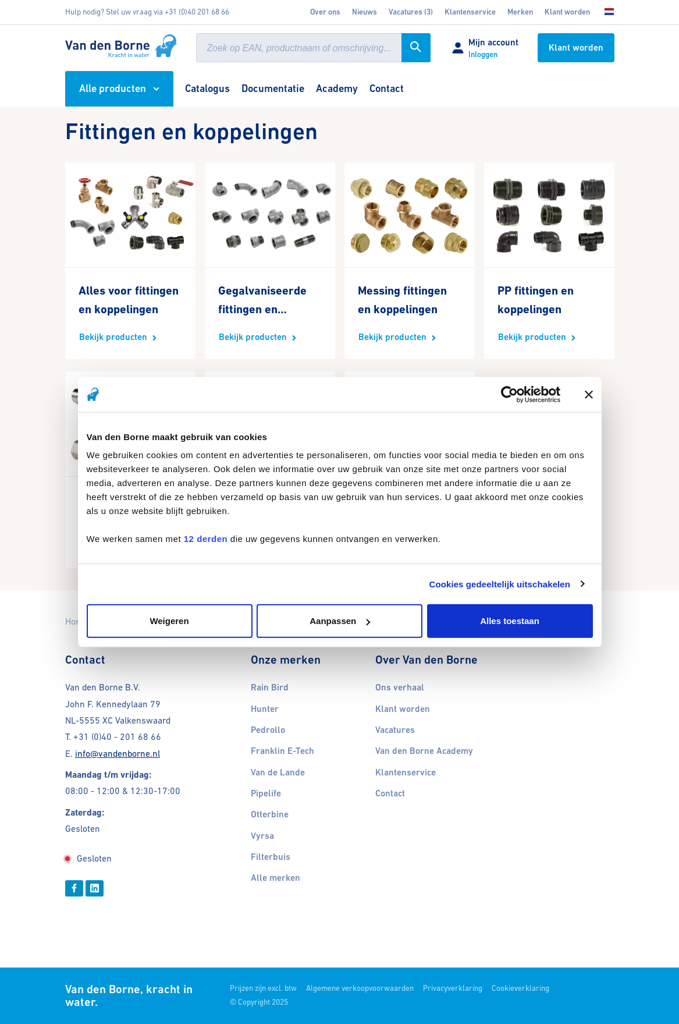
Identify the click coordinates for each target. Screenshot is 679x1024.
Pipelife (266, 793)
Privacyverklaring (452, 988)
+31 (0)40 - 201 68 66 (117, 737)
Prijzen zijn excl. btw (263, 988)
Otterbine (270, 814)
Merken (520, 12)
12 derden (205, 539)
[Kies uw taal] (605, 12)
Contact (390, 793)
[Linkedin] (95, 888)
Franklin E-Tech (282, 751)
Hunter (265, 709)
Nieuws (364, 12)
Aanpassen (340, 621)
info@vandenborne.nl (117, 754)
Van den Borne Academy (424, 751)
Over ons (325, 12)
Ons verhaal (399, 687)
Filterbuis (270, 857)
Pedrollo (268, 730)
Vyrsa (262, 836)
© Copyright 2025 (259, 1002)
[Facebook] (74, 888)
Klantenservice (470, 12)
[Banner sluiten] (589, 394)
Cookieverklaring (520, 988)
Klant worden (567, 12)
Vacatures (395, 730)
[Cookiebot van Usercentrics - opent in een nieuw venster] (509, 394)
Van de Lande (278, 772)
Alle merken (275, 878)
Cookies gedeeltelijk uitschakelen (500, 584)
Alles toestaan (509, 621)
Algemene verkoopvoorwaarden (360, 988)
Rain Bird (270, 687)
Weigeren (169, 621)
